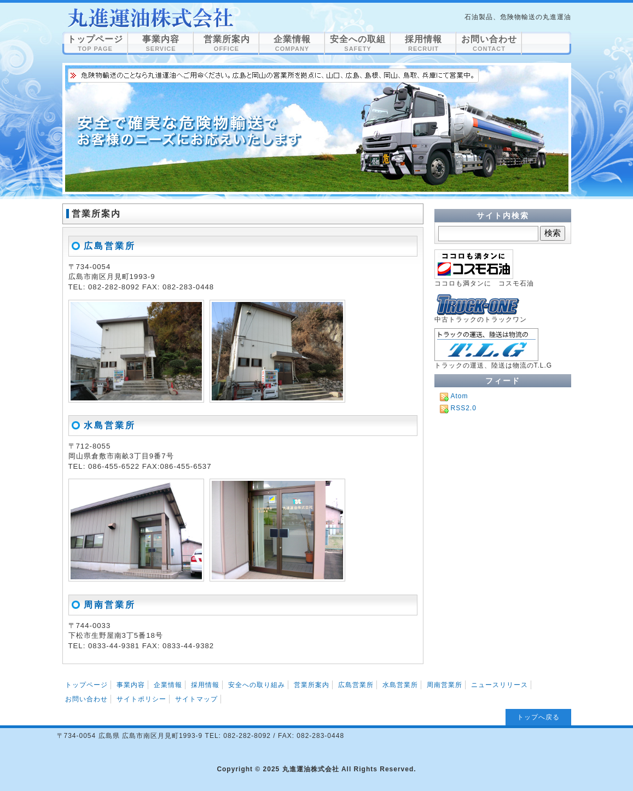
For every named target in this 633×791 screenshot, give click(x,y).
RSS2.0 (464, 408)
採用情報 (423, 43)
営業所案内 (149, 18)
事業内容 (160, 43)
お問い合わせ (489, 43)
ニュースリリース (499, 685)
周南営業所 (110, 604)
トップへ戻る (538, 717)
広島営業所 (110, 246)
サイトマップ (196, 699)
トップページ (95, 43)
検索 (552, 232)
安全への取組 (358, 43)
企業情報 (292, 43)
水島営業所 (110, 425)
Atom (459, 396)
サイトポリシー (141, 699)
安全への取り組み (256, 685)
